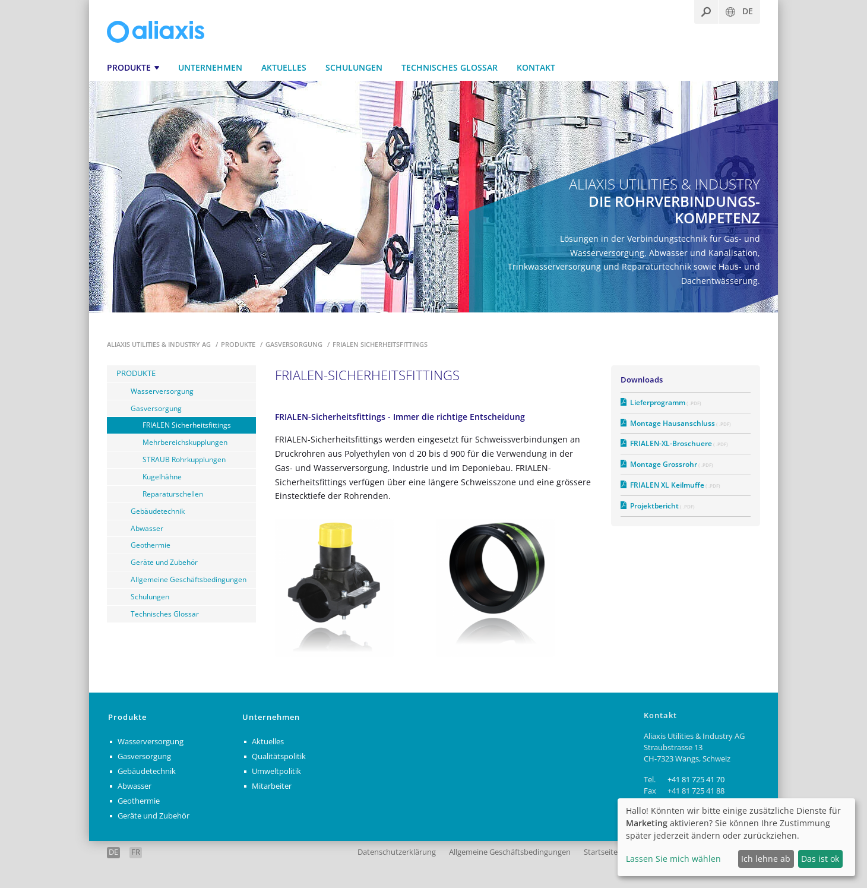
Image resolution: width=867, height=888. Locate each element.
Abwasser (147, 528)
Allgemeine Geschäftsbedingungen (188, 579)
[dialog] (736, 837)
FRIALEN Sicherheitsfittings (187, 424)
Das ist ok (820, 858)
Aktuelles (283, 67)
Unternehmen (210, 67)
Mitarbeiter (272, 786)
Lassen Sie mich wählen (673, 858)
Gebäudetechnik (158, 511)
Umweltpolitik (276, 771)
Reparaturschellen (173, 493)
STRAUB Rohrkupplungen (184, 459)
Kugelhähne (162, 476)
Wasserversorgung (162, 391)
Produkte (129, 67)
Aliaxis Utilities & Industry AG (160, 344)
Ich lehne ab (765, 858)
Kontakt (536, 67)
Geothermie (150, 544)
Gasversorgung (294, 344)
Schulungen (353, 67)
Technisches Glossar (449, 67)
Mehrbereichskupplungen (185, 442)
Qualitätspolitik (279, 756)
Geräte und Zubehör (164, 562)
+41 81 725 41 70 (695, 780)
